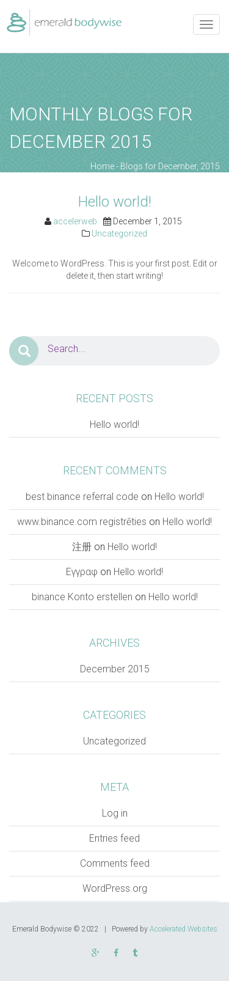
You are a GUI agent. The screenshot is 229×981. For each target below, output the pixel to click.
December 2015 (115, 669)
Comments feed (115, 863)
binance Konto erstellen (82, 597)
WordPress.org (114, 888)
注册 (82, 547)
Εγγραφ (82, 572)
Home (102, 166)
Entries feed (114, 838)
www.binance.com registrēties (82, 521)
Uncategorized (119, 233)
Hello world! (114, 201)
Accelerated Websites (183, 929)
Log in (115, 813)
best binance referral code (82, 496)
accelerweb (75, 221)
